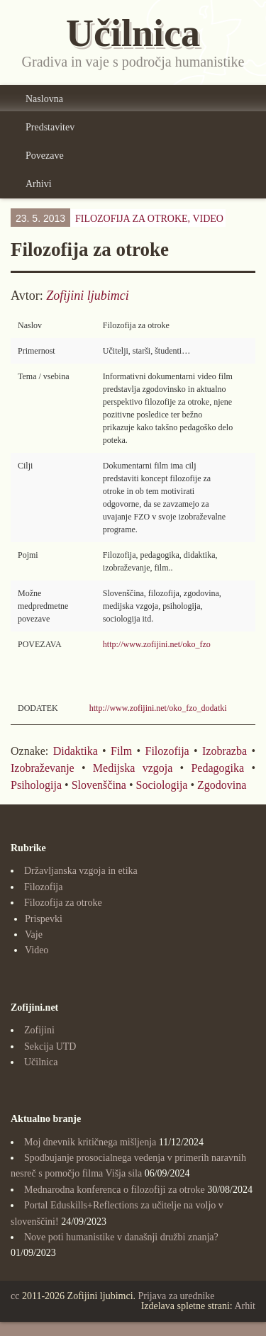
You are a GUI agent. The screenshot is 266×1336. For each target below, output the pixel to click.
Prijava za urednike (176, 1296)
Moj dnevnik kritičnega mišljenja (90, 1142)
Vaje (34, 934)
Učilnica (40, 1062)
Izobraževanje (42, 768)
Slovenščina (99, 785)
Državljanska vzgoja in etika (81, 870)
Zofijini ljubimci (87, 295)
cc (15, 1296)
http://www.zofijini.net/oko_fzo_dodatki (158, 708)
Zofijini (39, 1030)
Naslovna (44, 99)
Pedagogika (217, 768)
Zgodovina (221, 785)
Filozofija (167, 751)
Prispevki (43, 919)
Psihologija (36, 785)
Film (121, 751)
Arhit (244, 1306)
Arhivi (39, 184)
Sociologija (162, 785)
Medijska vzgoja (132, 768)
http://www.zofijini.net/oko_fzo (157, 644)
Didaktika (75, 751)
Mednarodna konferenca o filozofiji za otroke (114, 1189)
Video (207, 218)
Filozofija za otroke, (149, 218)
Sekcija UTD (50, 1046)
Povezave (45, 155)
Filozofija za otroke (63, 902)
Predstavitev (50, 127)
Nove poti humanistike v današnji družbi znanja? (121, 1237)
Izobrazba (224, 751)
